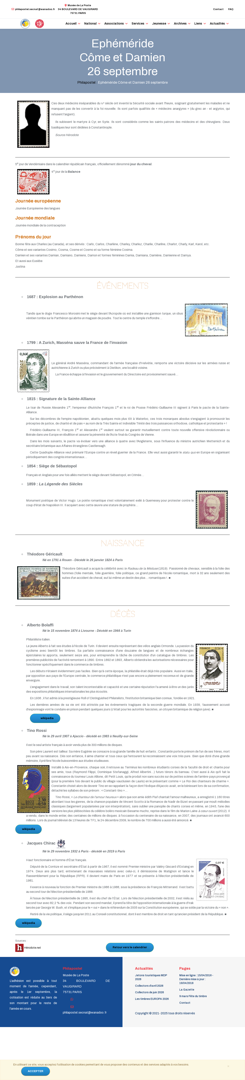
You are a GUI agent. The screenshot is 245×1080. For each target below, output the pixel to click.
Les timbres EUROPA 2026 (152, 999)
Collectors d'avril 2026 (149, 985)
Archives (180, 23)
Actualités (217, 23)
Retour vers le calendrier (130, 947)
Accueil (71, 23)
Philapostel (86, 82)
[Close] (228, 1065)
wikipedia (47, 718)
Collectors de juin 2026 (149, 992)
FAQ (230, 9)
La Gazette (186, 989)
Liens (198, 23)
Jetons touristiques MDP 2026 (151, 977)
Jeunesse (159, 23)
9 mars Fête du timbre (193, 996)
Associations (114, 23)
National (90, 23)
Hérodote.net (28, 947)
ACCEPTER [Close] (35, 1071)
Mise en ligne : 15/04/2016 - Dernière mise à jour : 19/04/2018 (196, 979)
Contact (218, 9)
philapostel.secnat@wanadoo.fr (33, 9)
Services (138, 23)
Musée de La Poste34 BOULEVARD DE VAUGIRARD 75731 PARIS (78, 9)
